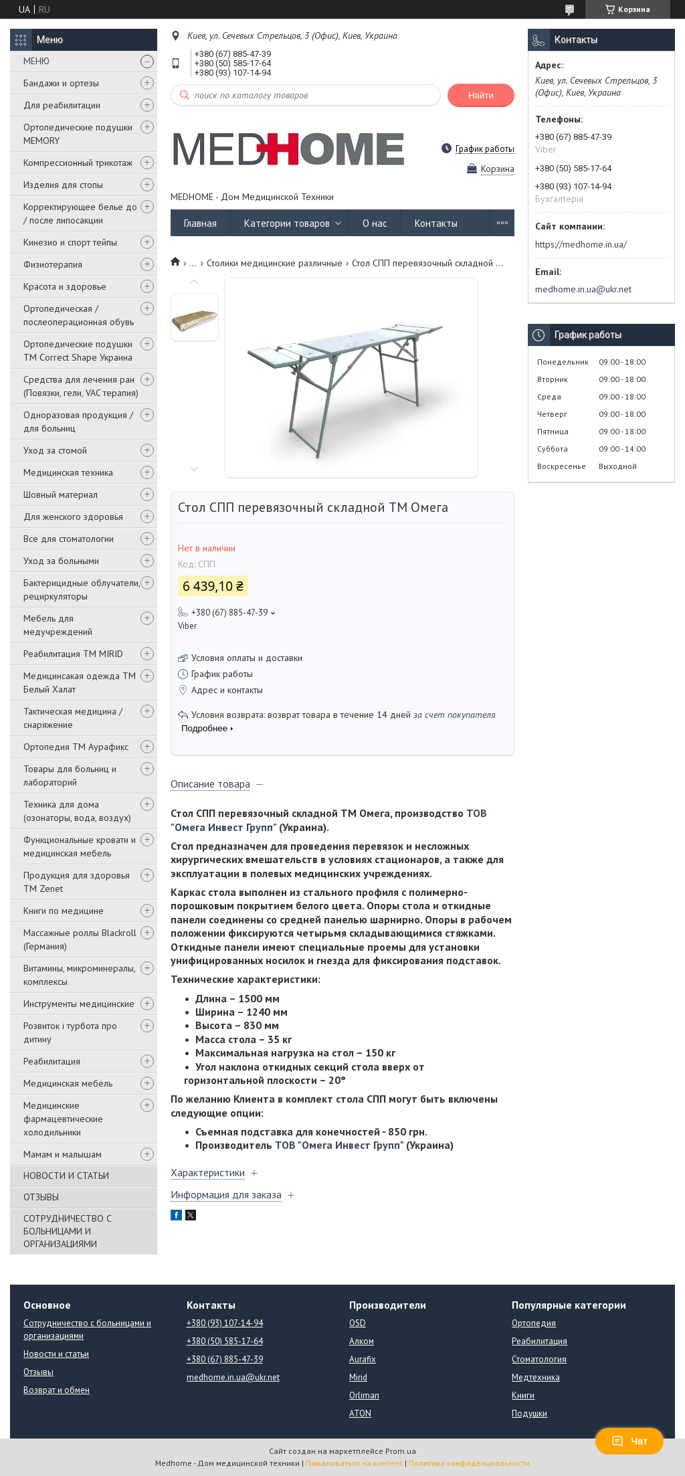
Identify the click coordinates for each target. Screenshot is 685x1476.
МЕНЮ (36, 61)
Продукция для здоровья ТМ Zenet (76, 882)
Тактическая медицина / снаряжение (72, 718)
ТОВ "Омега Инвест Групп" (339, 1144)
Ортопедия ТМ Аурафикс (75, 747)
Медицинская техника (68, 472)
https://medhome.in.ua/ (581, 244)
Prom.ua (400, 1451)
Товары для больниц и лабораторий (69, 775)
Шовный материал (60, 494)
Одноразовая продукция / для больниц (78, 421)
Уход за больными (61, 561)
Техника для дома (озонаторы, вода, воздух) (77, 811)
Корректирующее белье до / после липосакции (80, 213)
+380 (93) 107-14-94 (225, 1323)
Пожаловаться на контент (354, 1463)
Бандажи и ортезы (61, 83)
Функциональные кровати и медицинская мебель (79, 846)
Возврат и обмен (56, 1390)
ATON (360, 1413)
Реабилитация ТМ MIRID (73, 654)
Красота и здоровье (64, 286)
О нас (375, 223)
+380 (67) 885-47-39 (225, 1359)
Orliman (364, 1395)
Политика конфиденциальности (469, 1463)
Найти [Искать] (481, 95)
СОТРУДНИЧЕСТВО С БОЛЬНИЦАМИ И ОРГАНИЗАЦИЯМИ (67, 1231)
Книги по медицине (63, 911)
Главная (200, 223)
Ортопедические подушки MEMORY (77, 134)
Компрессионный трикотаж (77, 163)
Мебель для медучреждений (57, 625)
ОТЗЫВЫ (41, 1197)
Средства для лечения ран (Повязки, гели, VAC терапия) (80, 386)
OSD (357, 1323)
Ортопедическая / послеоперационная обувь (78, 315)
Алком (361, 1341)
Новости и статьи (56, 1354)
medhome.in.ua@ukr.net (583, 289)
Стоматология (539, 1359)
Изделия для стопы (63, 185)
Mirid (358, 1377)
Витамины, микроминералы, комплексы (79, 975)
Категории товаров (287, 223)
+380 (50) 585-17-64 (225, 1341)
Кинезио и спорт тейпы (70, 242)
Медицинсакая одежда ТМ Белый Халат (79, 682)
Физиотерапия (52, 264)
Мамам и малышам (62, 1154)
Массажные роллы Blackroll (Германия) (79, 939)
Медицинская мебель (67, 1083)
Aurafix (362, 1359)
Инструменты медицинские (78, 1004)
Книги (523, 1395)
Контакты (436, 223)
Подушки (529, 1413)
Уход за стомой (55, 450)
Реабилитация (51, 1061)
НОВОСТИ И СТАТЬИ (66, 1176)
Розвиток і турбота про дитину (70, 1032)
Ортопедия (534, 1323)
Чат (629, 1441)
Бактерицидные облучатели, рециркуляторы (81, 589)
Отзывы (38, 1372)
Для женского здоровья (73, 517)
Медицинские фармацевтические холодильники (63, 1118)
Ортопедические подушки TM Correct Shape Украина (77, 350)
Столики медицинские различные (274, 263)
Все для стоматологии (68, 539)
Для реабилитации (61, 105)
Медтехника (536, 1377)
